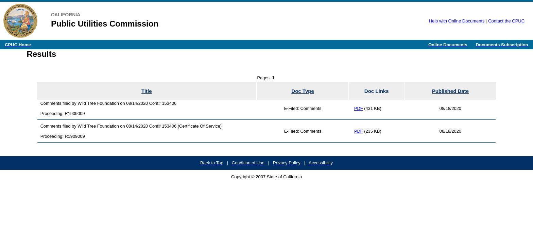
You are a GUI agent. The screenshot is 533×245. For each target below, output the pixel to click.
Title (146, 91)
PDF (358, 108)
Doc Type (302, 91)
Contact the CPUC (506, 20)
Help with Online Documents (457, 20)
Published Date (450, 91)
